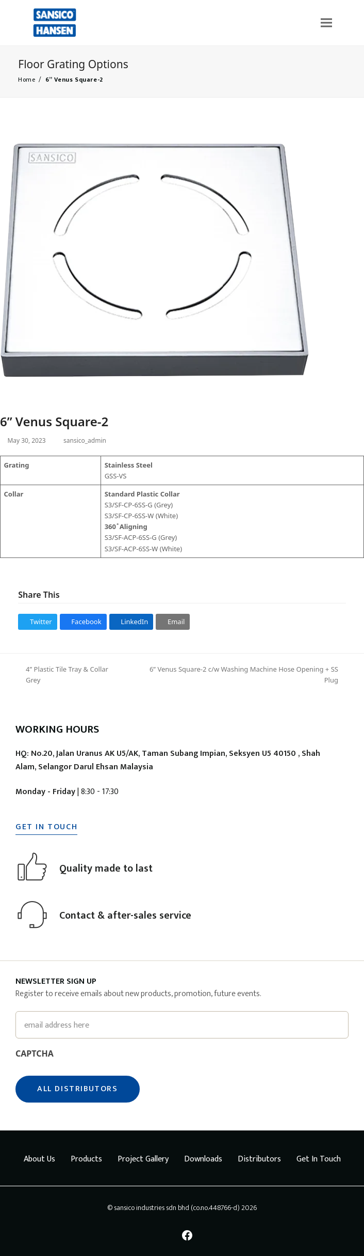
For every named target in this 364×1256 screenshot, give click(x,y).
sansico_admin (90, 440)
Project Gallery (143, 1159)
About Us (39, 1159)
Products (86, 1159)
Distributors (259, 1159)
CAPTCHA (34, 1053)
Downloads (203, 1159)
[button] (326, 22)
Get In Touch (318, 1159)
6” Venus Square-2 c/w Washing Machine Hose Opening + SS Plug (240, 675)
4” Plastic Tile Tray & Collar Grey (63, 675)
